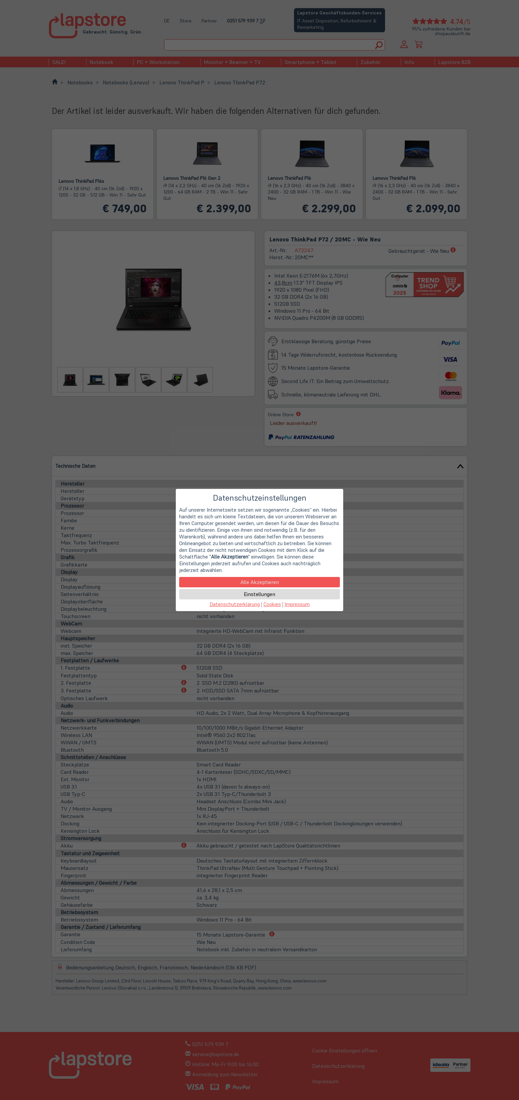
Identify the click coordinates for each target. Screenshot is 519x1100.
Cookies (272, 604)
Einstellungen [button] (259, 594)
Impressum (297, 604)
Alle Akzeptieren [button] (259, 582)
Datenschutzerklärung (235, 604)
